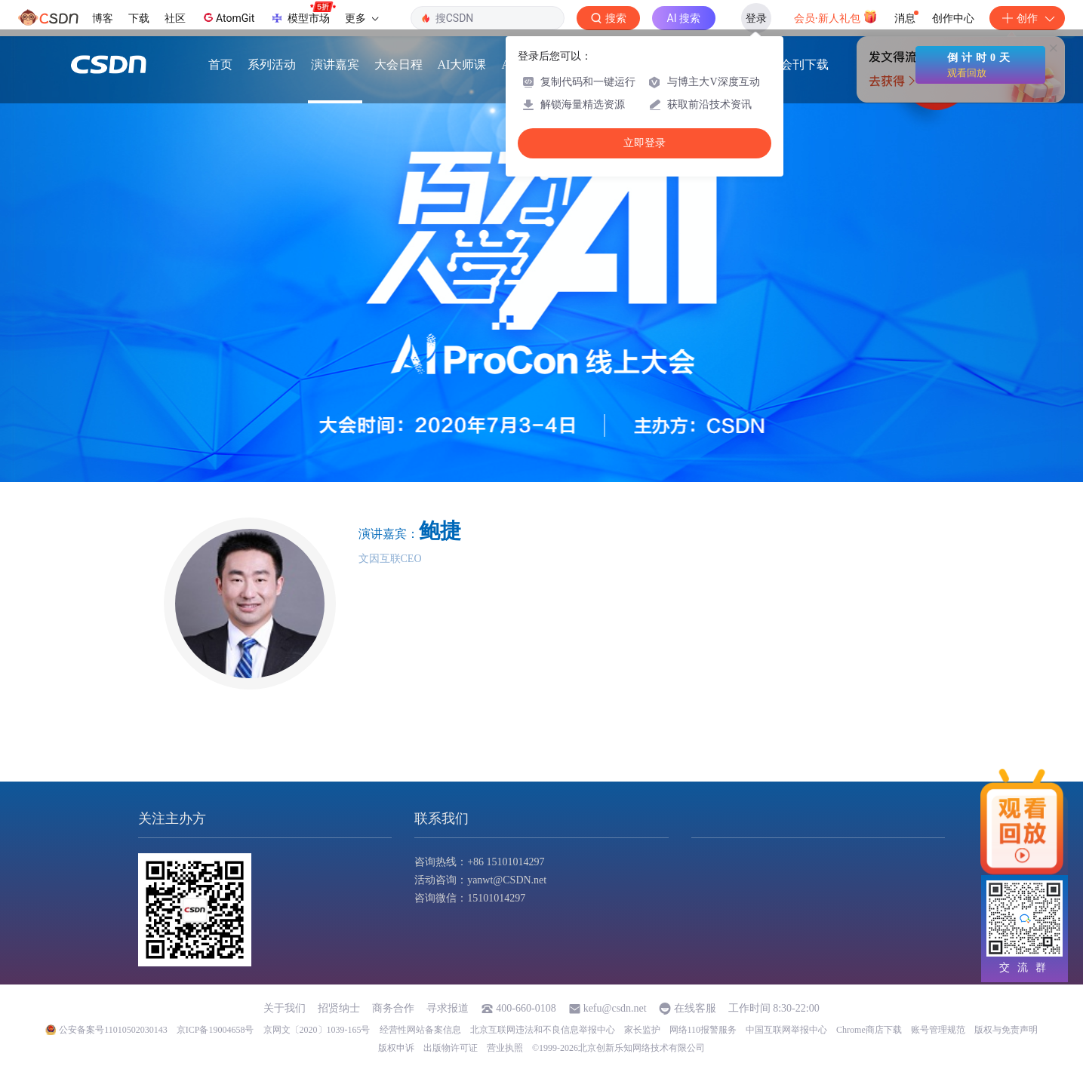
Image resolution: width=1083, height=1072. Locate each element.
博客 (102, 18)
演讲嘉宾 (335, 68)
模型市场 (302, 14)
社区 (175, 18)
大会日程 (398, 68)
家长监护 (642, 1029)
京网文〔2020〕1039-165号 (317, 1029)
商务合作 (393, 1008)
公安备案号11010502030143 (113, 1029)
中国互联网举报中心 (786, 1029)
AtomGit (227, 17)
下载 (138, 18)
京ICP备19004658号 (215, 1029)
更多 (361, 18)
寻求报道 (447, 1008)
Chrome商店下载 (869, 1029)
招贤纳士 (339, 1008)
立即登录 (644, 143)
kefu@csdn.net (615, 1008)
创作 (1027, 18)
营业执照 (505, 1048)
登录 (756, 18)
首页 (220, 68)
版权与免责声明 (1006, 1029)
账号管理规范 (938, 1029)
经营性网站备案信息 (420, 1029)
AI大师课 (462, 68)
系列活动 (272, 68)
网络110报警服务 (703, 1029)
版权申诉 (396, 1048)
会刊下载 (804, 68)
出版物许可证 (450, 1048)
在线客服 (695, 1008)
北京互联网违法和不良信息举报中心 (542, 1029)
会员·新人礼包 (836, 16)
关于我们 (284, 1008)
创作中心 (953, 18)
